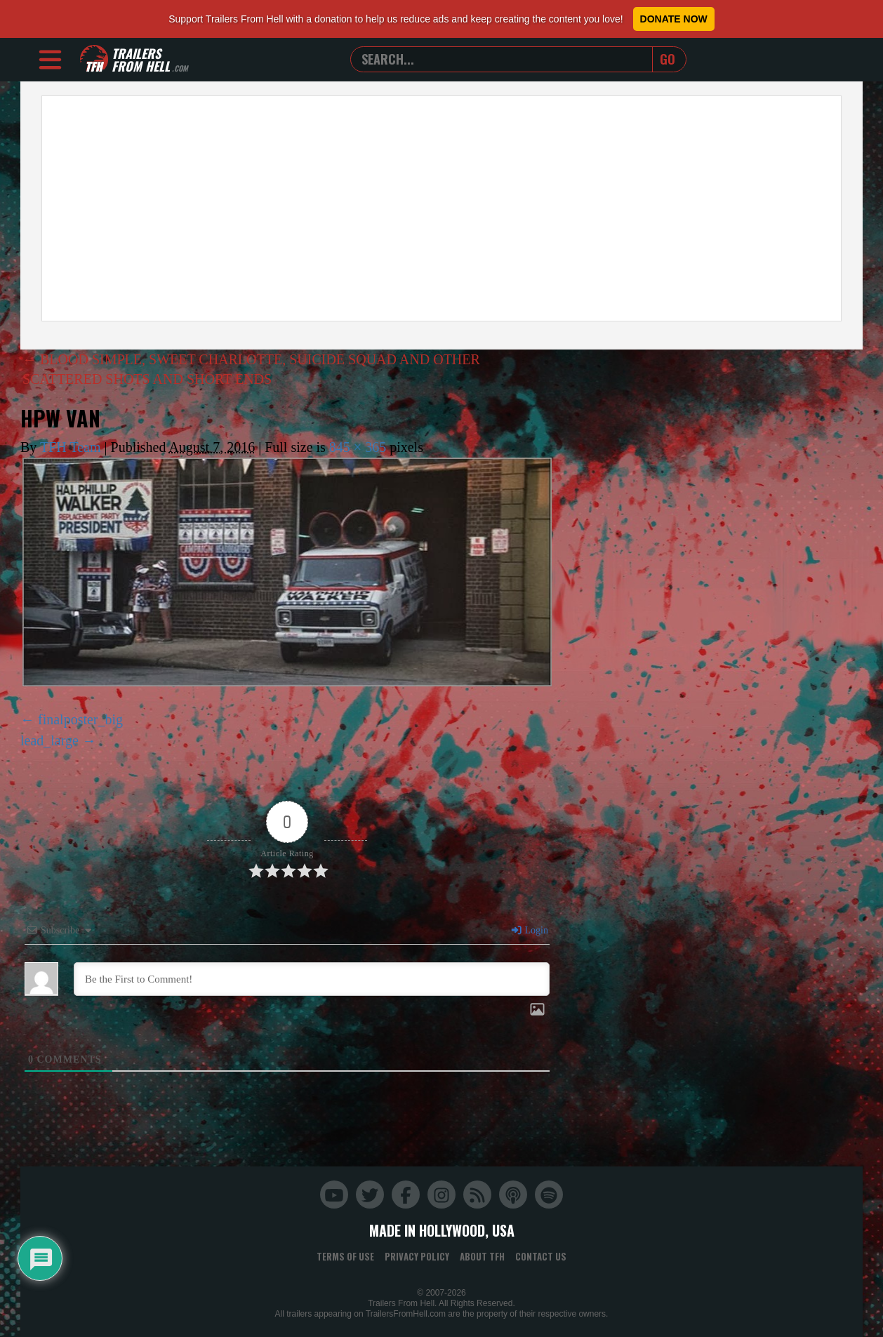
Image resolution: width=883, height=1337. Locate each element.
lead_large (49, 740)
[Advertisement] (441, 208)
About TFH (482, 1256)
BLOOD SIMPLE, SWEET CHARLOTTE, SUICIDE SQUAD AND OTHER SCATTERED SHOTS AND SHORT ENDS (251, 369)
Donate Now (674, 19)
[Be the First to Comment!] (312, 979)
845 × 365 (357, 447)
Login (529, 930)
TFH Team (70, 447)
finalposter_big (80, 719)
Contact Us (540, 1256)
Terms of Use (345, 1256)
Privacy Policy (417, 1256)
